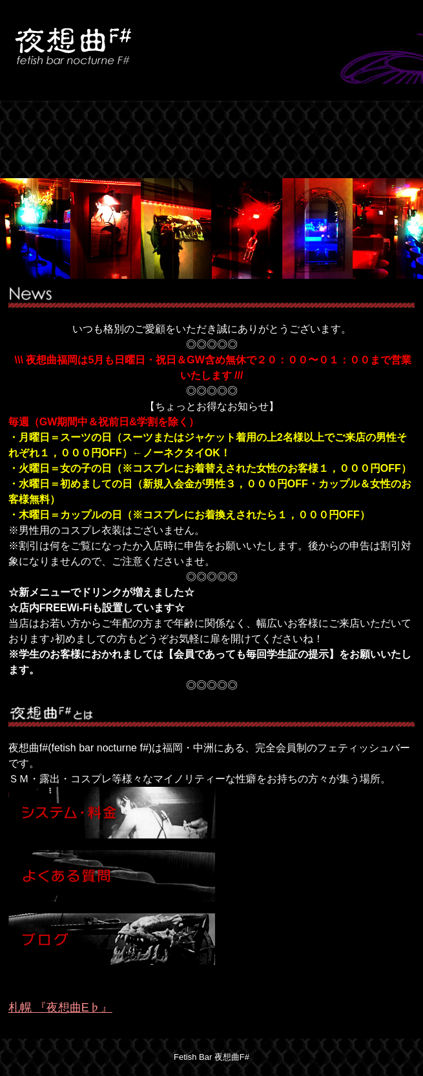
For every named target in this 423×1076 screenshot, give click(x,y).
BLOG (339, 120)
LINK (48, 158)
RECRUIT (145, 158)
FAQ (242, 120)
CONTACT (242, 158)
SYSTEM (145, 120)
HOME (48, 120)
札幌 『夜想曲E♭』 (60, 1007)
